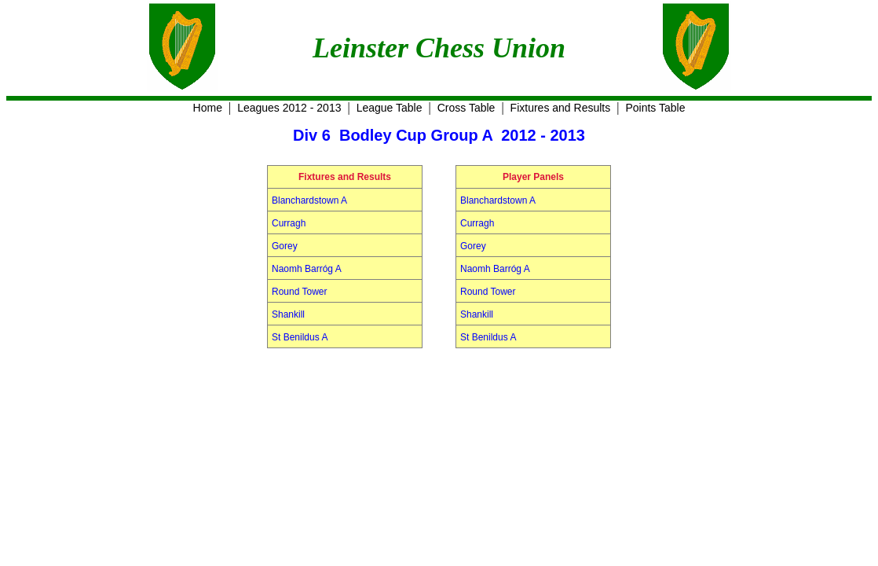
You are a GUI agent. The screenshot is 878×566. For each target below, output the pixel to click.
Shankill (288, 314)
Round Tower (299, 291)
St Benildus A (299, 337)
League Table (390, 107)
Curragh (288, 223)
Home (207, 107)
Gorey (285, 246)
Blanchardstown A (309, 200)
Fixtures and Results (560, 107)
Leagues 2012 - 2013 (289, 107)
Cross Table (466, 107)
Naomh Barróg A (307, 268)
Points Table (655, 107)
